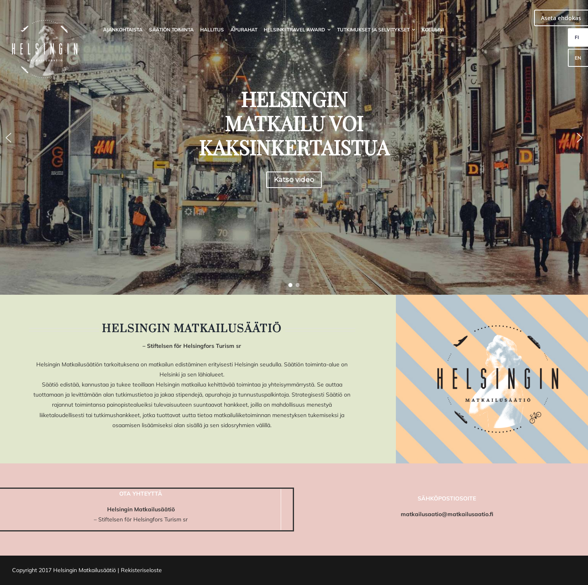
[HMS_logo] (44, 23)
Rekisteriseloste (141, 570)
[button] (8, 137)
